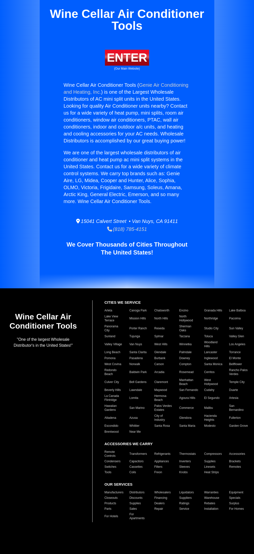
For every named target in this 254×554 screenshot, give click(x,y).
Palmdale (185, 352)
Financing (160, 498)
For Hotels (111, 516)
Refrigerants (162, 454)
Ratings (184, 503)
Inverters (185, 461)
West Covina (112, 364)
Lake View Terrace (111, 318)
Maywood (160, 390)
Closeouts (111, 498)
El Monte (235, 358)
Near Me (135, 431)
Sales (133, 509)
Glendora (185, 418)
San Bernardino (236, 408)
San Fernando (188, 390)
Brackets (235, 461)
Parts (107, 509)
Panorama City (111, 328)
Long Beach (112, 352)
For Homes (236, 509)
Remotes (235, 467)
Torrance (235, 352)
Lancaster (210, 352)
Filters (158, 467)
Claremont (161, 382)
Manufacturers (114, 492)
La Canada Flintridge (111, 398)
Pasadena (136, 358)
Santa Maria (187, 425)
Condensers (112, 461)
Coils (132, 472)
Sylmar (158, 336)
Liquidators (186, 492)
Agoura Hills (187, 398)
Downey (184, 358)
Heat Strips (211, 472)
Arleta (108, 310)
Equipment (236, 492)
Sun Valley (236, 328)
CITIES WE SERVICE (122, 302)
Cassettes (136, 467)
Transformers (138, 454)
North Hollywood (186, 318)
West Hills (160, 344)
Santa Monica (213, 364)
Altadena (110, 418)
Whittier (134, 425)
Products (110, 503)
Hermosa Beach (160, 398)
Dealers (159, 503)
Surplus (234, 503)
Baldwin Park (138, 372)
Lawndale (135, 390)
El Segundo (212, 398)
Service (184, 509)
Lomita (133, 398)
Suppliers (185, 498)
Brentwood (111, 431)
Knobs (183, 472)
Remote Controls (110, 454)
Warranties (211, 492)
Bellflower (235, 364)
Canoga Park (138, 310)
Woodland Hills (211, 344)
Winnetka (185, 344)
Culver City (111, 382)
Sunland (109, 336)
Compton (185, 364)
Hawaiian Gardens (110, 408)
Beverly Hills (112, 390)
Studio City (211, 328)
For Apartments (137, 516)
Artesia (233, 398)
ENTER (127, 57)
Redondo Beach (110, 372)
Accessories (237, 454)
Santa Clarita (138, 352)
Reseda (159, 328)
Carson (159, 364)
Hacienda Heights (210, 418)
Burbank (159, 358)
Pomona (110, 358)
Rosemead (186, 372)
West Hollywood (211, 382)
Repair (158, 509)
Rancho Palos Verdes (238, 372)
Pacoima (235, 318)
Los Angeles (237, 344)
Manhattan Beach (186, 382)
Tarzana (184, 336)
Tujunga (134, 336)
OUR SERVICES (118, 484)
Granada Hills (213, 310)
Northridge (211, 318)
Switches (110, 467)
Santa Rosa (162, 425)
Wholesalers (162, 492)
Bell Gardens (138, 382)
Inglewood (211, 358)
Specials (234, 498)
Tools (107, 472)
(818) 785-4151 (127, 229)
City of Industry (159, 418)
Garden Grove (238, 425)
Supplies (210, 461)
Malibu (208, 408)
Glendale (160, 352)
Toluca (208, 336)
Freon (158, 472)
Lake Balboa (237, 310)
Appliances (161, 461)
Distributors (137, 492)
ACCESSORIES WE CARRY (128, 444)
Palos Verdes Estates (163, 408)
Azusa (133, 418)
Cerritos (209, 372)
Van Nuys (135, 344)
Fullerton (235, 418)
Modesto (210, 425)
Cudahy (209, 390)
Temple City (237, 382)
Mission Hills (137, 318)
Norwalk (134, 364)
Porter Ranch (138, 328)
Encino (184, 310)
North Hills (161, 318)
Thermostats (187, 454)
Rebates (209, 503)
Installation (211, 509)
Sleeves (184, 467)
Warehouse (211, 498)
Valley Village (113, 344)
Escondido (111, 425)
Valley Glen (236, 336)
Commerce (186, 408)
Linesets (209, 467)
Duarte (233, 390)
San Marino (137, 408)
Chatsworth (161, 310)
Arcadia (159, 372)
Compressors (213, 454)
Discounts (136, 498)
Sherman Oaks (185, 328)
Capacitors (136, 461)
